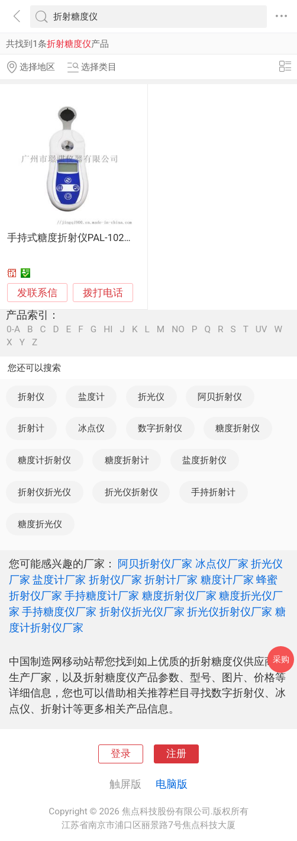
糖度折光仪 (40, 524)
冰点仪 (91, 428)
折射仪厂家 (115, 579)
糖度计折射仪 (44, 460)
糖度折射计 (127, 460)
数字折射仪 (160, 428)
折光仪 (151, 396)
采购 (281, 659)
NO (178, 329)
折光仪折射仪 (131, 492)
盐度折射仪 (204, 460)
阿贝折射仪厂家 (155, 563)
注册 (176, 753)
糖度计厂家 (227, 579)
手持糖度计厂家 (101, 595)
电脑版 (172, 784)
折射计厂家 (171, 579)
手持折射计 (213, 492)
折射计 (31, 428)
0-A (13, 329)
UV (261, 329)
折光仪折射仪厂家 (229, 611)
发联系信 (37, 292)
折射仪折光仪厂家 (142, 611)
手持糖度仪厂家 (59, 611)
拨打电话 (103, 292)
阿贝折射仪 (220, 396)
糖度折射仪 (237, 428)
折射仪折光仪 (44, 492)
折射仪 (31, 396)
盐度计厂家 (59, 579)
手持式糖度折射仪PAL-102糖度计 (80, 237)
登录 (121, 753)
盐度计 (91, 396)
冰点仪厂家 (221, 563)
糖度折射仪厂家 (179, 595)
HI (108, 329)
